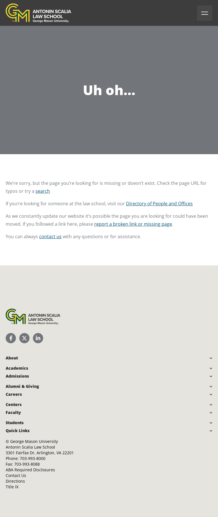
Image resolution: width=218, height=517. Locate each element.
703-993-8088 (27, 464)
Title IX (12, 486)
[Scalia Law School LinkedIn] (38, 338)
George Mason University (34, 441)
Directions (15, 481)
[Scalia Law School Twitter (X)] (24, 338)
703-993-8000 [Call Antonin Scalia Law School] (32, 458)
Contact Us (16, 475)
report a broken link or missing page (133, 224)
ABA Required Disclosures (30, 469)
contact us (50, 236)
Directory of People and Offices (159, 203)
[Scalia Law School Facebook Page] (11, 338)
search (42, 191)
